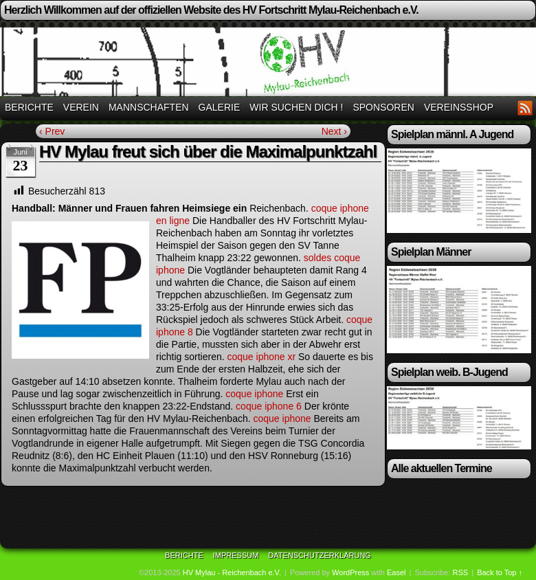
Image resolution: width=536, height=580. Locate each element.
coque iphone (254, 393)
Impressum (236, 555)
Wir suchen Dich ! (296, 107)
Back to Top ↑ (499, 572)
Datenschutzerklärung (319, 555)
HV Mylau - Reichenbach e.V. (232, 572)
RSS (525, 107)
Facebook (508, 107)
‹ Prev (52, 131)
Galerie (220, 107)
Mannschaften (149, 107)
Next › (334, 131)
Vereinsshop (458, 107)
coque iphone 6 (269, 406)
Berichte (29, 107)
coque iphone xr (261, 356)
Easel (396, 572)
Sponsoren (383, 107)
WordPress (350, 572)
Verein (81, 107)
